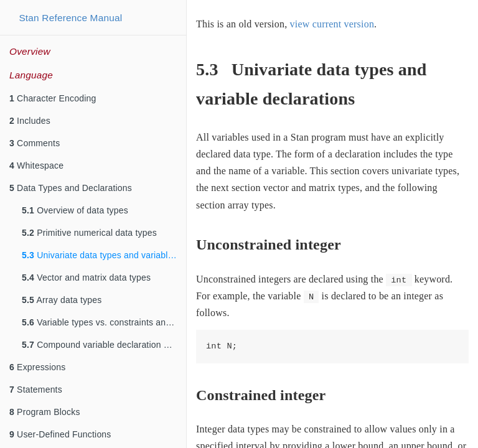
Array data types (62, 300)
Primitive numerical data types (89, 233)
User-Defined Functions (60, 434)
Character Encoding (52, 98)
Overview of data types (75, 210)
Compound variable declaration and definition (104, 345)
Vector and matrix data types (86, 277)
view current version (332, 24)
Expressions (37, 367)
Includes (29, 121)
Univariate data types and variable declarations (104, 255)
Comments (34, 143)
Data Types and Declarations (70, 188)
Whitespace (36, 165)
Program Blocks (44, 412)
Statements (35, 389)
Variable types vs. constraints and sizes (104, 322)
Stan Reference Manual (70, 17)
